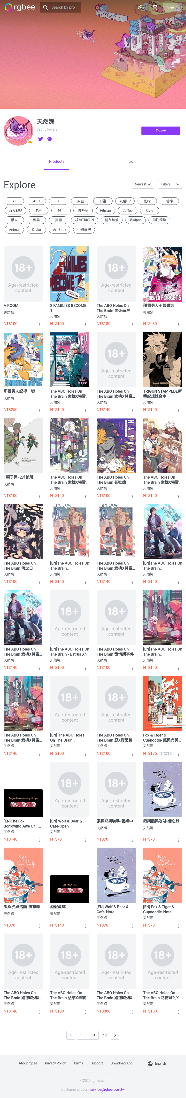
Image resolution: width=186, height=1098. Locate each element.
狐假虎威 (58, 907)
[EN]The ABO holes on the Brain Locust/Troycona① (162, 652)
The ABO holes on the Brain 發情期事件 (115, 652)
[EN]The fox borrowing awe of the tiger (23, 824)
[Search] (60, 7)
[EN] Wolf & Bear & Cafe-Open (66, 824)
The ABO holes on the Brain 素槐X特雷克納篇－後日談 (68, 394)
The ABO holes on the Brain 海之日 (20, 566)
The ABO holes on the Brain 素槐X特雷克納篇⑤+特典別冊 (68, 480)
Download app (121, 1063)
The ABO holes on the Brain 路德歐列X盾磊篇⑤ (21, 995)
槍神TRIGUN (84, 220)
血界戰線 (15, 211)
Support (97, 1063)
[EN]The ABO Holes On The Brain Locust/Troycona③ (69, 566)
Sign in (172, 7)
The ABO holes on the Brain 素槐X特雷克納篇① (21, 738)
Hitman (105, 211)
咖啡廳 (83, 211)
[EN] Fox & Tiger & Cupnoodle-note (158, 909)
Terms (78, 1063)
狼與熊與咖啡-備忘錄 (161, 821)
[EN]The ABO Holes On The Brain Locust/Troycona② (162, 566)
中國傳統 (84, 230)
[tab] (56, 161)
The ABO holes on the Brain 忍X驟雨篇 (114, 738)
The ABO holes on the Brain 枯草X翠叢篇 (68, 995)
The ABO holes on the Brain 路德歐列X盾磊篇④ (161, 995)
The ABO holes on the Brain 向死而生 (113, 308)
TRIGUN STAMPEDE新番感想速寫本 (162, 394)
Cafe (149, 211)
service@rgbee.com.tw (107, 1089)
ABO (36, 201)
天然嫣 (9, 312)
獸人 (14, 220)
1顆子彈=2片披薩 (18, 477)
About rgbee (28, 1063)
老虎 (38, 211)
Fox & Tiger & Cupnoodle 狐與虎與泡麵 (162, 738)
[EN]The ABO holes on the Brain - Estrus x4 (69, 652)
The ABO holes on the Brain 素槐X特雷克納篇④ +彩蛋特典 (161, 480)
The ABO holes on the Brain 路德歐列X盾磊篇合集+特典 (114, 995)
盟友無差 (111, 220)
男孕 (36, 220)
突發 (58, 220)
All (14, 201)
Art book (59, 230)
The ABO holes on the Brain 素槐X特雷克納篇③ (114, 566)
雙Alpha (136, 220)
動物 (147, 201)
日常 (103, 201)
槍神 (169, 201)
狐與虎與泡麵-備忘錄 (22, 907)
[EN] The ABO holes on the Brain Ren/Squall (67, 738)
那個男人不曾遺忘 (158, 305)
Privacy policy (55, 1063)
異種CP (125, 201)
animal (14, 230)
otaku (36, 230)
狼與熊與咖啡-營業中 (115, 821)
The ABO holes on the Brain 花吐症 (113, 480)
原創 (80, 201)
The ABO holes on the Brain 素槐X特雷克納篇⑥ (114, 394)
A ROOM (11, 305)
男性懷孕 (159, 220)
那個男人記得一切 (19, 391)
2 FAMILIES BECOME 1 (68, 308)
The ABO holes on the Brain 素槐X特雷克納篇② (21, 652)
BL (59, 201)
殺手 (61, 211)
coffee (128, 211)
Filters (166, 184)
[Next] (115, 1035)
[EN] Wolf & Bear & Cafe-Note (113, 909)
